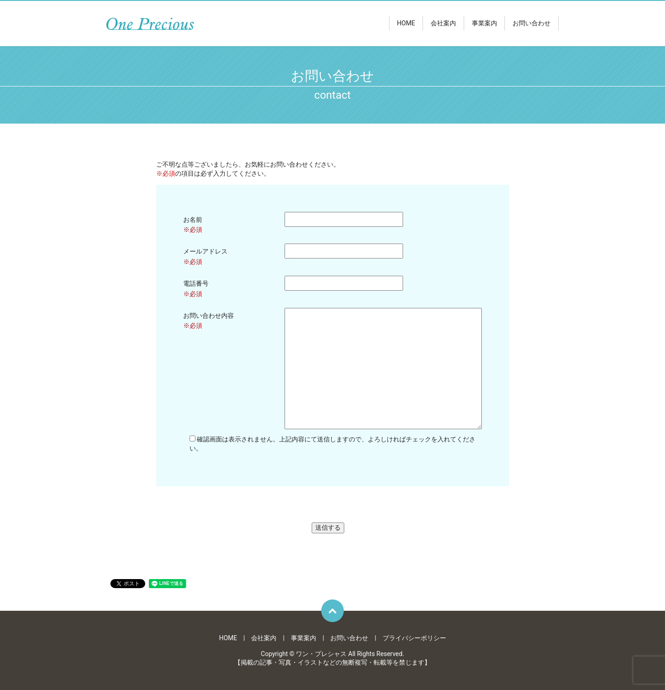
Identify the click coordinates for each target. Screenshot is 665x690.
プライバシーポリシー (414, 638)
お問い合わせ (532, 23)
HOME (406, 23)
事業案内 (484, 23)
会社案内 (443, 23)
